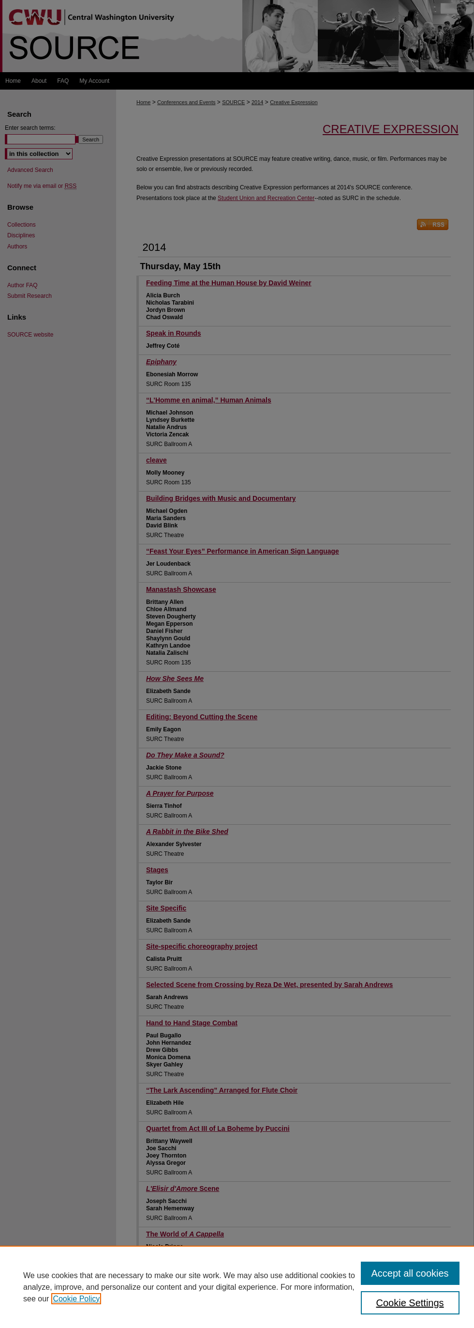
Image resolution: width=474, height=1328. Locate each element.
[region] (237, 1287)
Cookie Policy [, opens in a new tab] (76, 1299)
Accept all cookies (410, 1273)
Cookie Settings (410, 1302)
